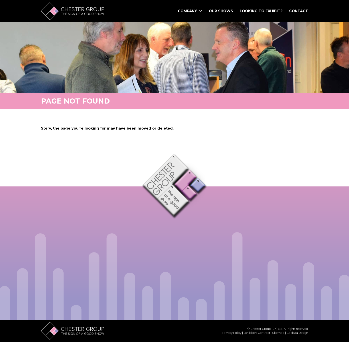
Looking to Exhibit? (261, 11)
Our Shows (221, 11)
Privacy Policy (231, 332)
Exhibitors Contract (256, 332)
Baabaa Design (297, 332)
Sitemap (278, 332)
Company (190, 11)
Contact (298, 11)
